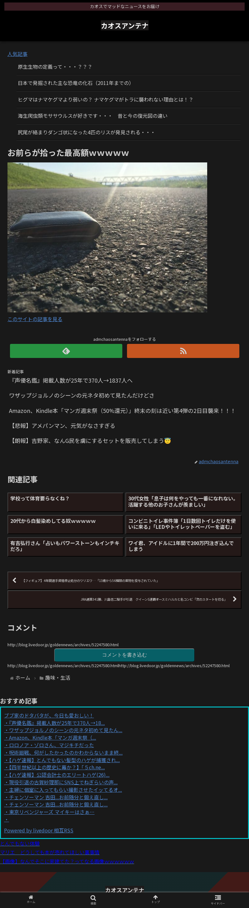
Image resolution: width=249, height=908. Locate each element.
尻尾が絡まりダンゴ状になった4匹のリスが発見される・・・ (86, 132)
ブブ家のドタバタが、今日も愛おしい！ (49, 715)
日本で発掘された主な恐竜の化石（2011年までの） (76, 83)
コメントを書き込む (124, 654)
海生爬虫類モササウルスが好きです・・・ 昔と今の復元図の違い (93, 115)
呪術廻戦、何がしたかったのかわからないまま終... (66, 752)
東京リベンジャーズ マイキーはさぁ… (52, 812)
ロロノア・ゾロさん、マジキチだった (51, 745)
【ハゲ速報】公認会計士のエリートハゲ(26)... (59, 774)
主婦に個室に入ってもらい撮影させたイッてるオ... (65, 789)
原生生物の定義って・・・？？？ (55, 66)
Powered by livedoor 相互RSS (38, 830)
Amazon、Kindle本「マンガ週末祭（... (52, 737)
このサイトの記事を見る (34, 319)
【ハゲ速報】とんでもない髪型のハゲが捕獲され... (64, 760)
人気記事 (17, 53)
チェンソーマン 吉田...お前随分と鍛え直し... (58, 797)
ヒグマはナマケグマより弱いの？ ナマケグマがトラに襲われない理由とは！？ (105, 99)
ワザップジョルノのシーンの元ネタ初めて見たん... (65, 730)
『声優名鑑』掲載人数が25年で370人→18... (57, 723)
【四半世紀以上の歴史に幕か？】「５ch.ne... (57, 767)
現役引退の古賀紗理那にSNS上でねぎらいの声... (63, 782)
